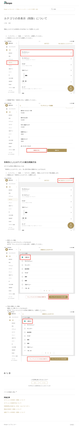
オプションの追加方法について (12, 403)
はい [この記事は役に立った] (35, 382)
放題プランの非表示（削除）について (14, 412)
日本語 (72, 424)
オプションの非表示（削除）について (14, 400)
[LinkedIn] (9, 373)
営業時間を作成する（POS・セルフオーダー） (17, 406)
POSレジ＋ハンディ (21, 9)
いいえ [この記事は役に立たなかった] (43, 382)
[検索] (62, 9)
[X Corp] (7, 373)
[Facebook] (4, 373)
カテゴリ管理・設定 (33, 9)
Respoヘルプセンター (9, 9)
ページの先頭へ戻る (10, 392)
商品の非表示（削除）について (12, 409)
